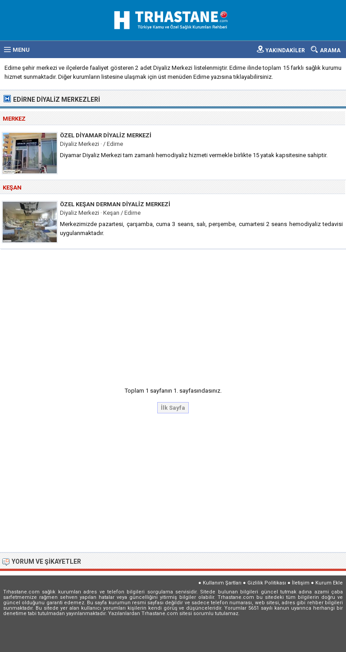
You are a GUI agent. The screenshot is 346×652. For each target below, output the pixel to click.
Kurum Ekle (329, 583)
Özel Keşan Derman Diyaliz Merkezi (115, 204)
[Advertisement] (173, 315)
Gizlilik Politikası (266, 583)
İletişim (301, 583)
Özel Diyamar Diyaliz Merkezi (105, 135)
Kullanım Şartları (222, 583)
